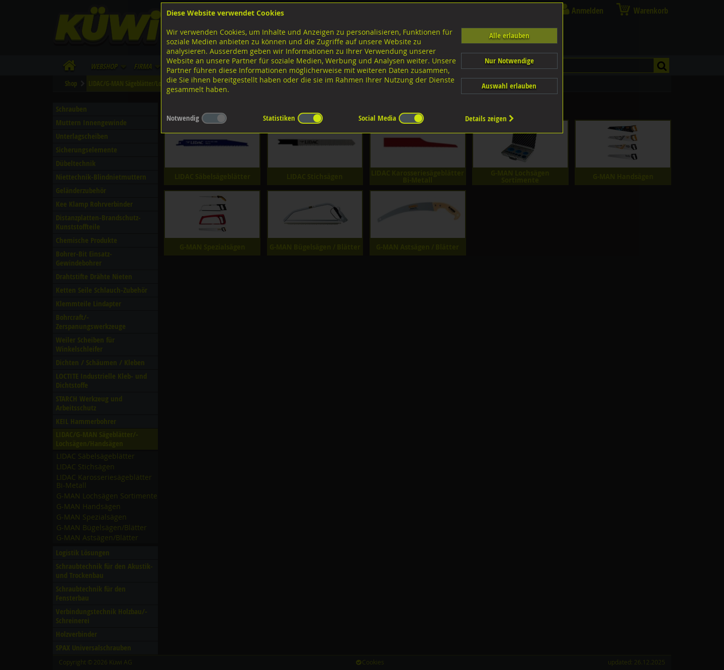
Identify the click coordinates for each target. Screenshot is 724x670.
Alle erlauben (509, 35)
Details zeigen (489, 118)
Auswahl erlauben (509, 85)
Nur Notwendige (509, 60)
